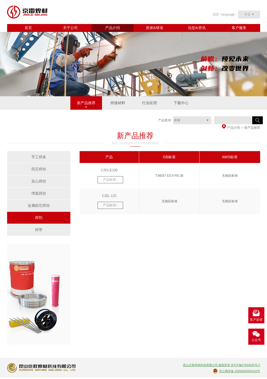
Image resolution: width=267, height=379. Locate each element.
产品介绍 (112, 28)
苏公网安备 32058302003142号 (239, 371)
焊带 (38, 230)
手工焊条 (38, 157)
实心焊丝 (38, 181)
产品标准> (110, 179)
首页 (28, 28)
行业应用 (149, 103)
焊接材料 (117, 103)
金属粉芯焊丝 (39, 206)
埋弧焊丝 (38, 193)
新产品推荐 (86, 103)
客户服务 (239, 28)
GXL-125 (109, 196)
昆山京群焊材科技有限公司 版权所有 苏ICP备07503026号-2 (221, 365)
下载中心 (181, 103)
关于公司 (70, 28)
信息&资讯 (197, 28)
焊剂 (38, 218)
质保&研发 (154, 28)
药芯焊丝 (38, 169)
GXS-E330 (109, 170)
